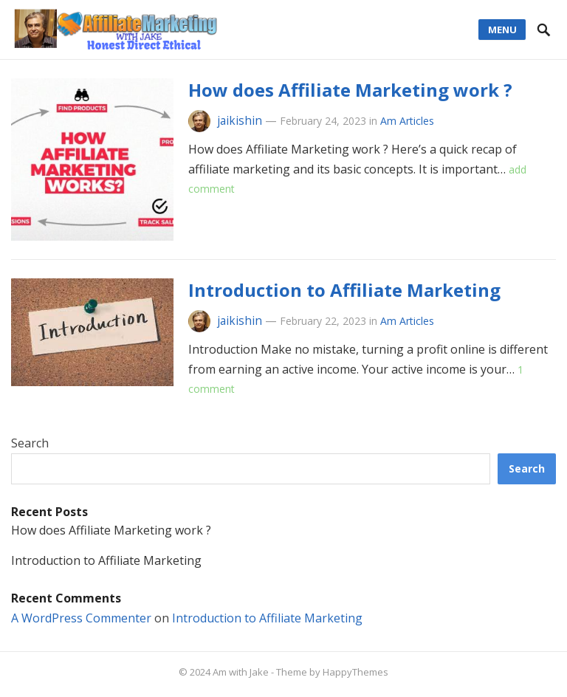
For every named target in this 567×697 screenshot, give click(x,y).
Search (30, 443)
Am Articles (407, 121)
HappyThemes (355, 672)
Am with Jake (241, 672)
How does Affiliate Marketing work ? (350, 90)
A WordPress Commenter (81, 618)
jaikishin (239, 120)
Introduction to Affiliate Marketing (344, 290)
